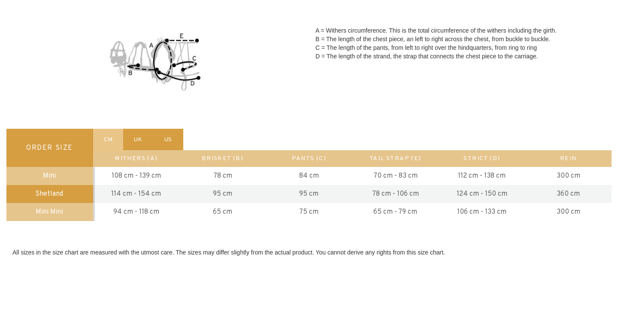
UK (138, 139)
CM (108, 139)
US (168, 139)
